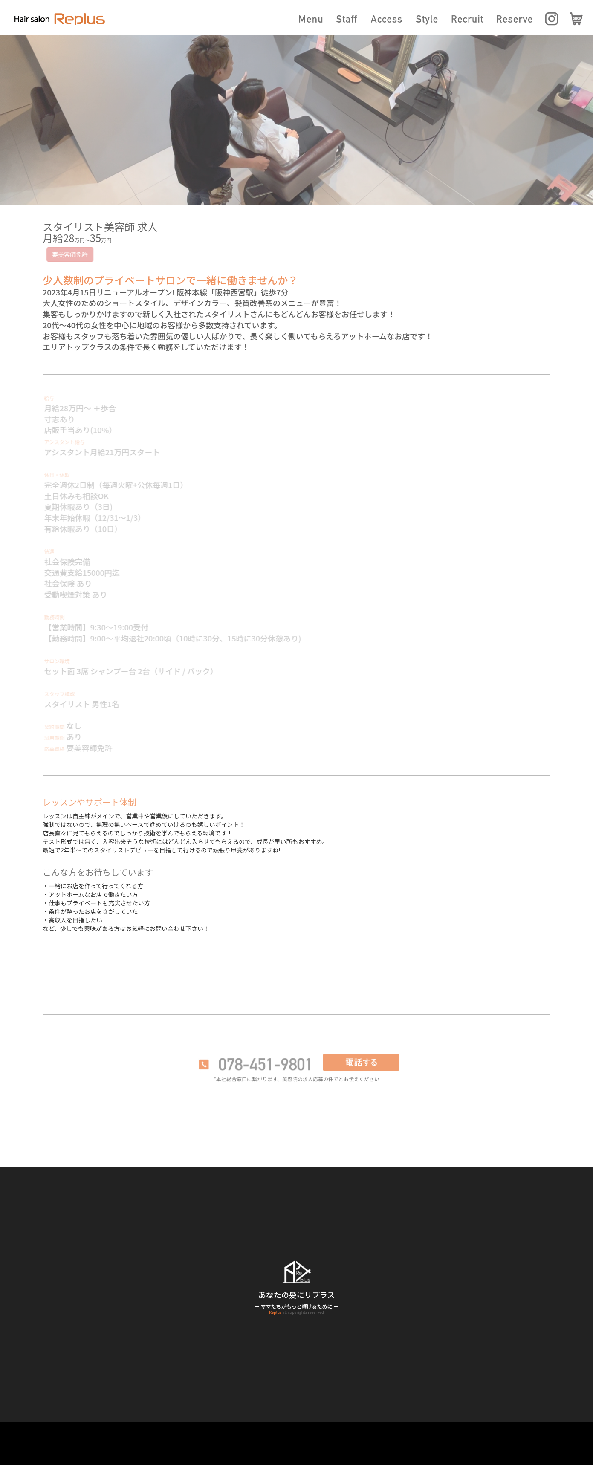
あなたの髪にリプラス (296, 1294)
